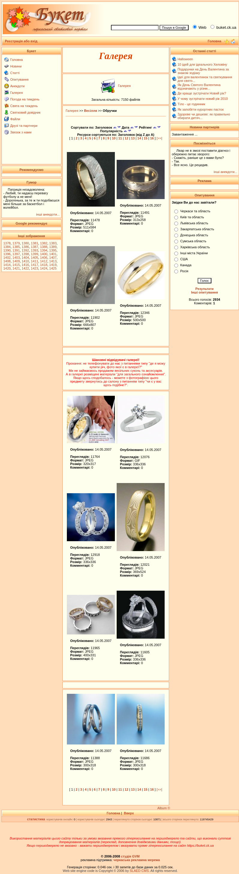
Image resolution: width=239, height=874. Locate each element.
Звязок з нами (20, 132)
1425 (52, 268)
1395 (52, 250)
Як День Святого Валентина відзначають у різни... (199, 86)
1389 (52, 247)
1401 (52, 254)
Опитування (19, 79)
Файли (15, 119)
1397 (16, 254)
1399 (34, 254)
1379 (16, 243)
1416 (25, 265)
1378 (6, 243)
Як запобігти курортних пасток (201, 109)
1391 (16, 250)
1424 (43, 268)
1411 (34, 261)
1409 (16, 261)
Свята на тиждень (24, 106)
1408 (6, 261)
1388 (43, 247)
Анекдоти (17, 86)
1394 (43, 250)
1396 (6, 254)
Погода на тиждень (24, 99)
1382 (43, 243)
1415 (16, 265)
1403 (16, 257)
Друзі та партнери (23, 125)
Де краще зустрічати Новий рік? (202, 93)
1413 (52, 261)
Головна (16, 59)
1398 (25, 254)
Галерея (16, 92)
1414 (6, 265)
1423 (34, 268)
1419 (52, 265)
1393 (34, 250)
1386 (25, 247)
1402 (6, 257)
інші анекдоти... (48, 214)
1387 (34, 247)
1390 (6, 250)
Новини (16, 66)
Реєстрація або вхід (21, 41)
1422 (25, 268)
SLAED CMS (139, 871)
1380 (25, 243)
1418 (43, 265)
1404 (25, 257)
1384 (6, 247)
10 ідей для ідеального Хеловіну (202, 64)
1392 (25, 250)
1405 (34, 257)
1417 (34, 265)
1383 (52, 243)
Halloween (185, 59)
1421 (16, 268)
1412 (43, 261)
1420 (6, 268)
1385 (16, 247)
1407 (52, 257)
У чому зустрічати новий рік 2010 (203, 98)
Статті (14, 73)
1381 (34, 243)
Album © (163, 808)
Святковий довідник (25, 112)
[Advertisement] (31, 149)
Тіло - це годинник (191, 104)
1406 (43, 257)
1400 (43, 254)
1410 (25, 261)
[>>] (159, 138)
